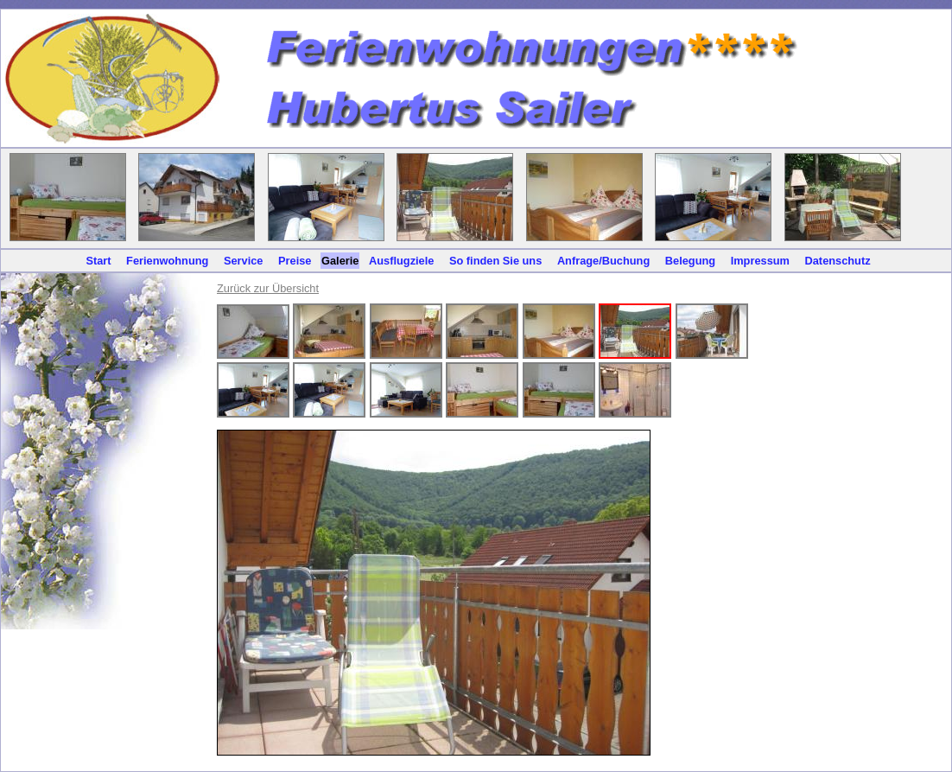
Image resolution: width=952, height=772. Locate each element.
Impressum (760, 260)
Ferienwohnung (167, 260)
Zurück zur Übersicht (268, 288)
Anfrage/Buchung (603, 260)
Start (98, 260)
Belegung (690, 260)
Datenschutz (838, 260)
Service (243, 260)
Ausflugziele (401, 260)
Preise (294, 260)
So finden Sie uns (495, 260)
